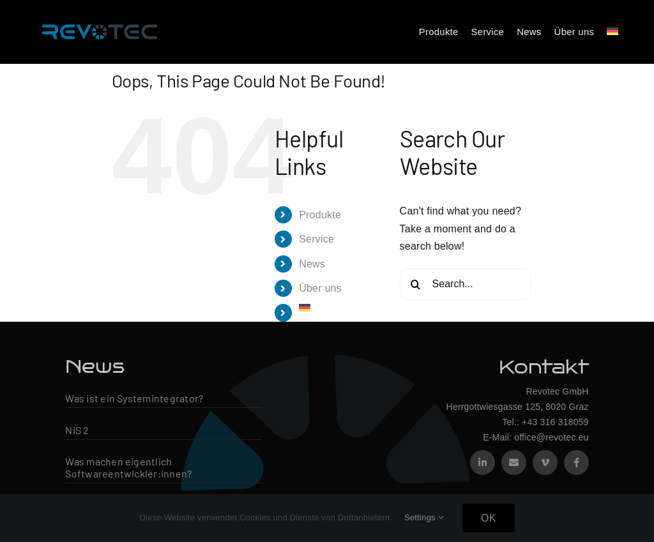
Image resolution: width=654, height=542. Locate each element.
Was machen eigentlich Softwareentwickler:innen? (128, 467)
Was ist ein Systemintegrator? (134, 398)
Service (316, 239)
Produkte (320, 214)
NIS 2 (77, 430)
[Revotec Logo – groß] (99, 20)
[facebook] (576, 462)
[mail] (513, 462)
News (312, 264)
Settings (423, 517)
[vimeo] (545, 462)
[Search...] (465, 284)
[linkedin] (482, 462)
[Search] (416, 284)
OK (488, 518)
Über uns (320, 288)
